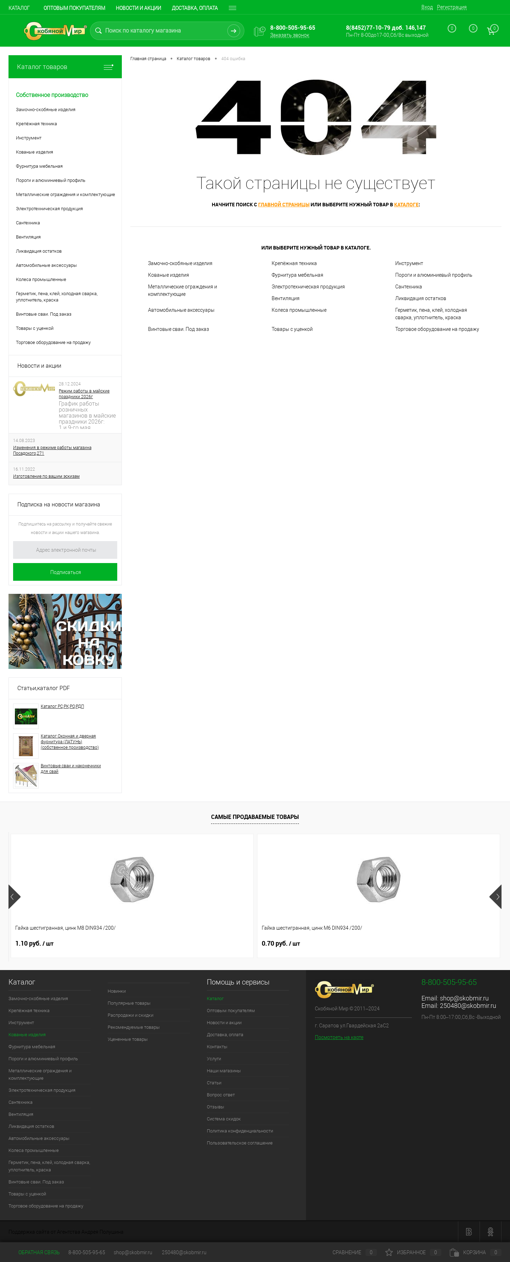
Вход (427, 7)
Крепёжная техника (294, 263)
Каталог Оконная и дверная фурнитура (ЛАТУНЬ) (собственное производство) (70, 742)
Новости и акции (138, 8)
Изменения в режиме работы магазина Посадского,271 (52, 450)
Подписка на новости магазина (58, 504)
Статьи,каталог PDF (43, 688)
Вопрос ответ (221, 1094)
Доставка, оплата (225, 1034)
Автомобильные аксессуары (181, 310)
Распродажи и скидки (130, 1015)
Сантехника (408, 286)
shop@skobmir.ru (464, 998)
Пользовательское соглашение (240, 1143)
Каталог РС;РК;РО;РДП (62, 706)
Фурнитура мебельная (297, 275)
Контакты (217, 1046)
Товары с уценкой (292, 329)
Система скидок (224, 1119)
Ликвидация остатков (420, 298)
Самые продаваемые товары (255, 817)
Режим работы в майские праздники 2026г (84, 394)
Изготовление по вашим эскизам (46, 476)
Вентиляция (286, 298)
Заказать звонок (289, 35)
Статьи (214, 1082)
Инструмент (409, 263)
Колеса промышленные (299, 310)
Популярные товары (129, 1003)
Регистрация (452, 7)
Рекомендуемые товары (134, 1027)
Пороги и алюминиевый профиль (433, 275)
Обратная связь (34, 1252)
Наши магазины (224, 1070)
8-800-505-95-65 (86, 1252)
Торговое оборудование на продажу (437, 329)
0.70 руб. (157, 943)
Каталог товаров (65, 66)
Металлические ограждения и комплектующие (182, 290)
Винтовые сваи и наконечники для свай (71, 768)
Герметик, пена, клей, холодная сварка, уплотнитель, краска (431, 313)
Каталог (19, 8)
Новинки (117, 991)
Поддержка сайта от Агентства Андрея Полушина (66, 1232)
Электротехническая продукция (308, 286)
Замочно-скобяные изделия (180, 263)
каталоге (406, 204)
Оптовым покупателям (74, 8)
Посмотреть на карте (339, 1037)
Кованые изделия (168, 275)
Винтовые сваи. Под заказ (178, 329)
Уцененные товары (128, 1039)
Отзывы (215, 1106)
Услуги (214, 1058)
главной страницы (284, 204)
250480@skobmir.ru (468, 1005)
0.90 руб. (281, 943)
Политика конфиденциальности (240, 1131)
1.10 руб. (34, 943)
